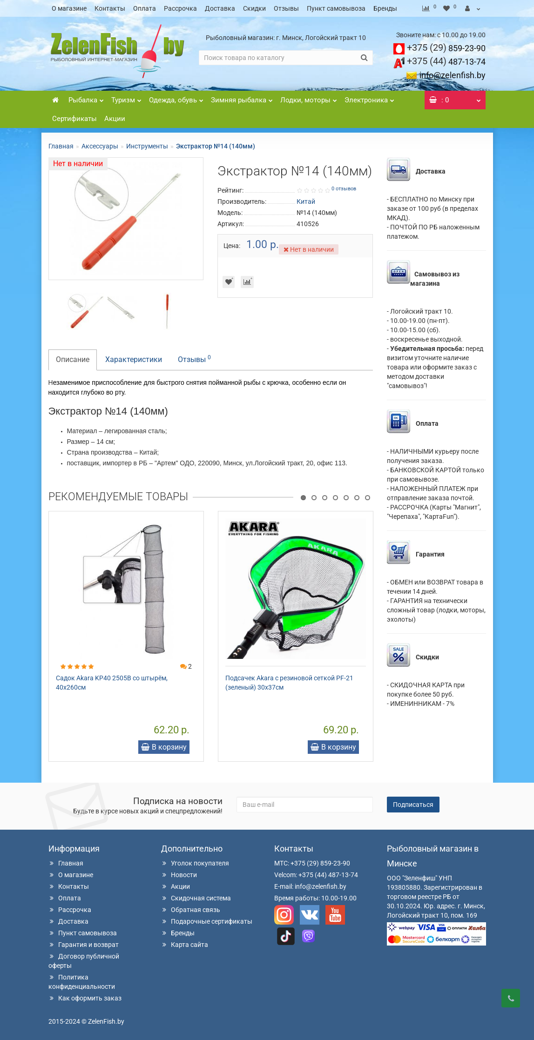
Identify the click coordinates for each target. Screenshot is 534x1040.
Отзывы (286, 8)
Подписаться (413, 804)
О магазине (69, 8)
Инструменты (147, 146)
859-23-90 (446, 48)
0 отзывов (343, 189)
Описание (72, 359)
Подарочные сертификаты (206, 921)
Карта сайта (184, 944)
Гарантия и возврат (83, 944)
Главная (61, 146)
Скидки (254, 8)
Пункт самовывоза (336, 8)
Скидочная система (196, 898)
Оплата (144, 8)
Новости (179, 875)
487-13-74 (446, 62)
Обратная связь (190, 909)
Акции (114, 118)
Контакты (110, 8)
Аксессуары (99, 146)
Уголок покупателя (195, 863)
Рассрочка (180, 8)
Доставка (220, 8)
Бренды (385, 8)
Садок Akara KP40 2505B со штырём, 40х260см (112, 682)
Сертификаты (74, 118)
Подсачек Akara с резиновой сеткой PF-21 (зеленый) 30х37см (289, 682)
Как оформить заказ (85, 998)
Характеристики (133, 359)
